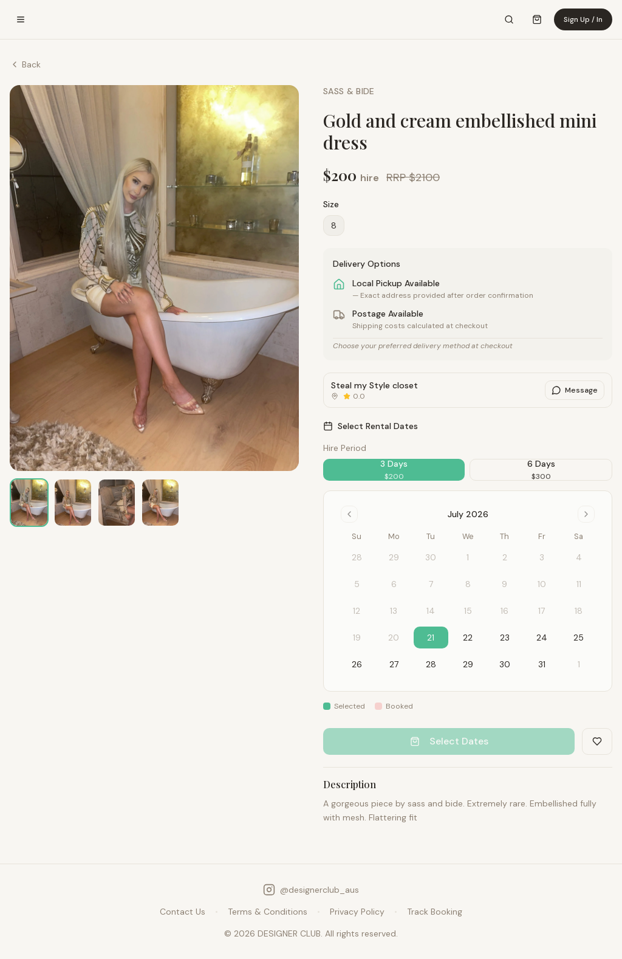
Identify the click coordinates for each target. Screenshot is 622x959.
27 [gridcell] (393, 664)
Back (25, 64)
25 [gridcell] (578, 637)
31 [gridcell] (541, 664)
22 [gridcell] (468, 637)
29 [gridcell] (468, 664)
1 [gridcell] (579, 664)
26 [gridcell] (357, 664)
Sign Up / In (583, 19)
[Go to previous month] (349, 514)
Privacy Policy (357, 911)
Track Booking (434, 911)
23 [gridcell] (505, 637)
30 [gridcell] (504, 664)
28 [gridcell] (431, 664)
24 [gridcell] (541, 637)
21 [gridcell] (430, 637)
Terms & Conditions (267, 911)
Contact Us (182, 911)
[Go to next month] (586, 514)
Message (575, 390)
